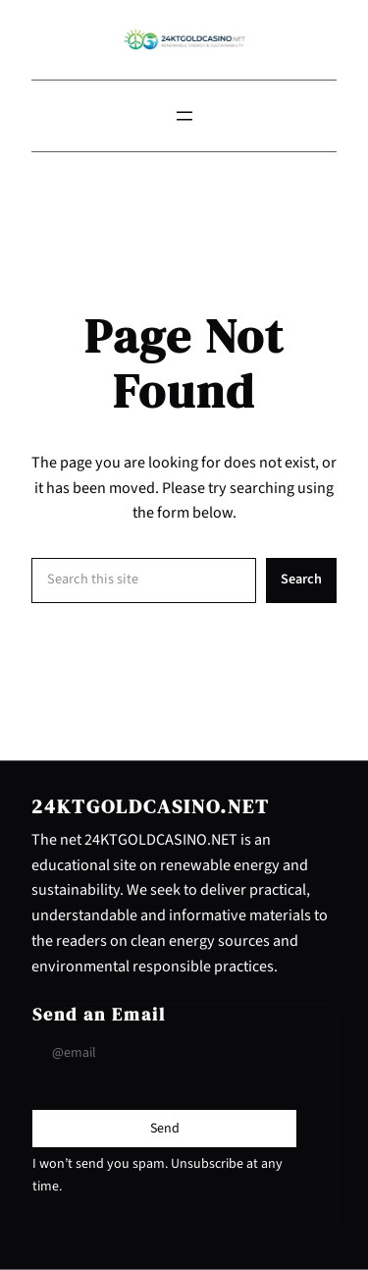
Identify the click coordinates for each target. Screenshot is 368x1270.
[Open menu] (184, 116)
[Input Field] (164, 1053)
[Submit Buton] (165, 1128)
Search (301, 579)
